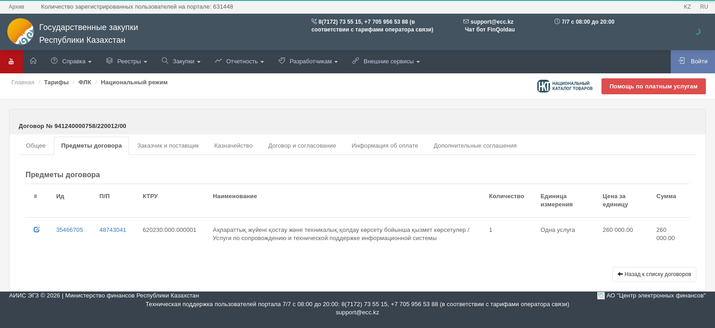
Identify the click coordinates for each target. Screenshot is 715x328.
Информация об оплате (385, 145)
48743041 (112, 229)
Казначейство (233, 145)
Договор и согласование (302, 145)
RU (704, 7)
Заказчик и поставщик (168, 145)
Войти (693, 61)
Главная (22, 82)
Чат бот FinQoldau (489, 29)
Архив (16, 7)
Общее (36, 145)
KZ (687, 7)
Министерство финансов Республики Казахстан (132, 295)
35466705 (69, 229)
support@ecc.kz (492, 22)
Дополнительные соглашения (475, 145)
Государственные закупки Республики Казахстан (72, 34)
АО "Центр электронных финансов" (656, 295)
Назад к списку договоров (654, 274)
